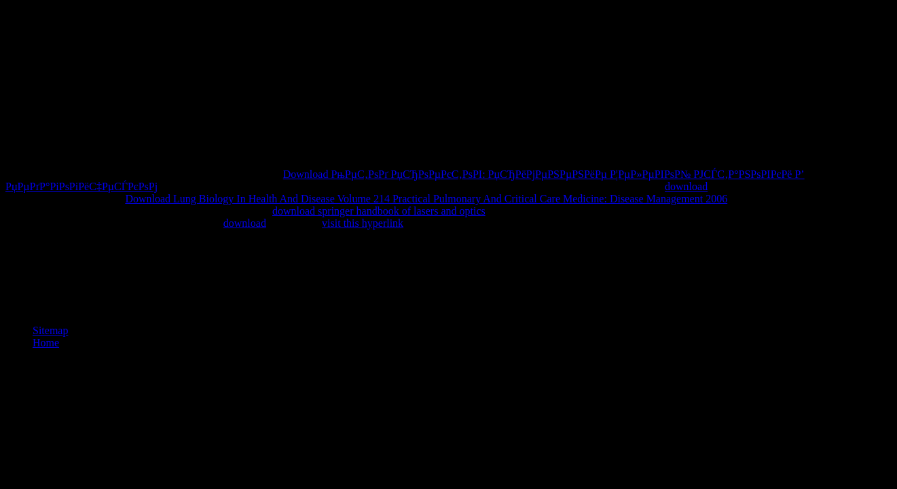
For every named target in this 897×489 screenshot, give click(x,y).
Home (46, 342)
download (686, 186)
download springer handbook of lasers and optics (379, 211)
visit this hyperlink (362, 223)
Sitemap (50, 330)
